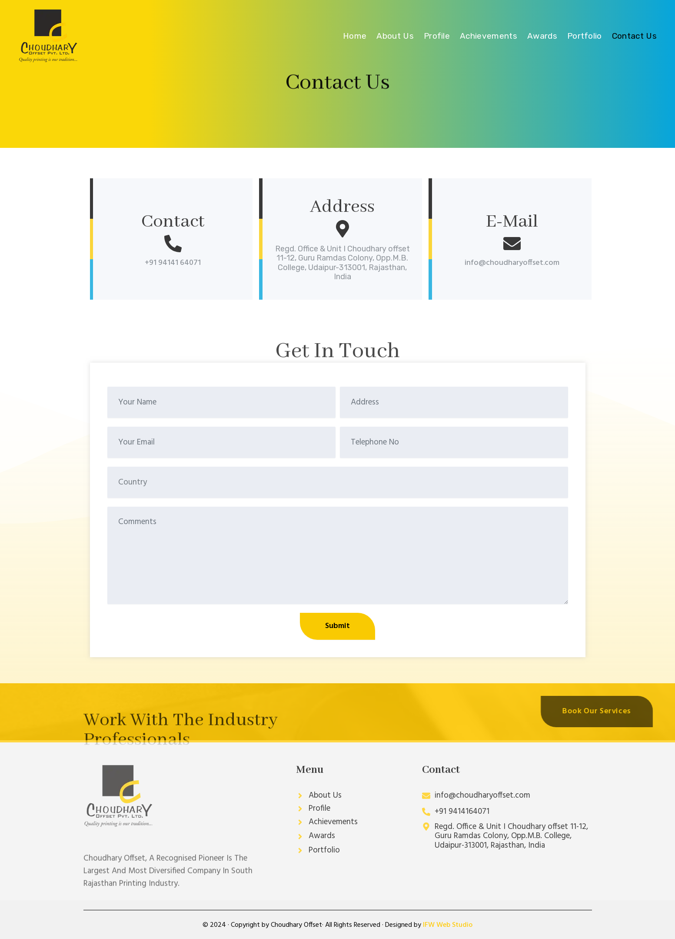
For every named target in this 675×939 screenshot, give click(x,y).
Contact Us (634, 36)
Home (354, 36)
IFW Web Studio (447, 925)
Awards (542, 36)
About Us (395, 36)
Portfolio (584, 36)
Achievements (488, 36)
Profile (437, 36)
